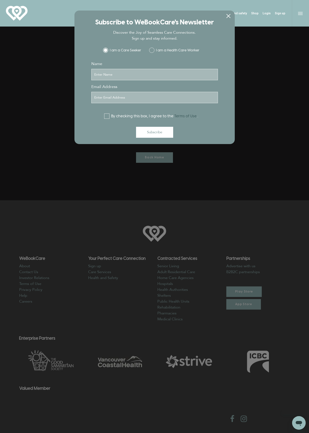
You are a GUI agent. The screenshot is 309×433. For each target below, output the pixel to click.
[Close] (228, 16)
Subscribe (154, 132)
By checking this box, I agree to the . (153, 116)
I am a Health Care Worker (176, 50)
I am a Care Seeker (124, 50)
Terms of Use (185, 116)
